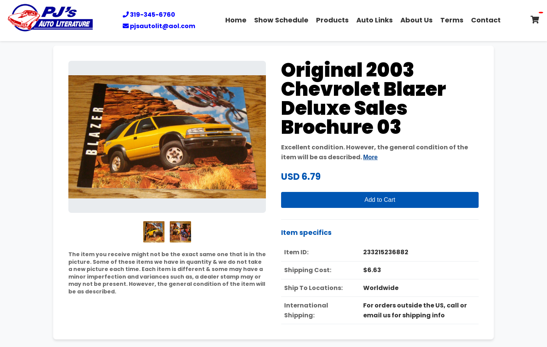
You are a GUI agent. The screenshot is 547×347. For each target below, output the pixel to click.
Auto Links (374, 20)
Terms (451, 20)
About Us (416, 20)
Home (236, 20)
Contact (486, 20)
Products (332, 20)
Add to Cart (380, 199)
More (370, 157)
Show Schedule (281, 20)
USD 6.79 (301, 176)
